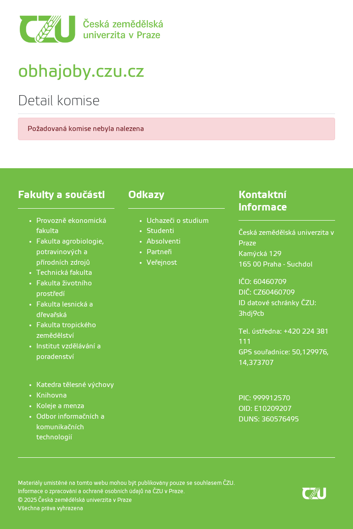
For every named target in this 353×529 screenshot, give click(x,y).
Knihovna (51, 395)
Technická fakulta (64, 272)
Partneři (159, 252)
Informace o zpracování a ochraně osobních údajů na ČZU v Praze (100, 491)
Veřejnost (162, 262)
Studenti (160, 230)
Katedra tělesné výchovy (75, 384)
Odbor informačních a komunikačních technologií (70, 427)
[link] (133, 29)
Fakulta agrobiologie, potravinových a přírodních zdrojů (70, 252)
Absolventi (164, 241)
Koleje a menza (60, 406)
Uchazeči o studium (178, 220)
